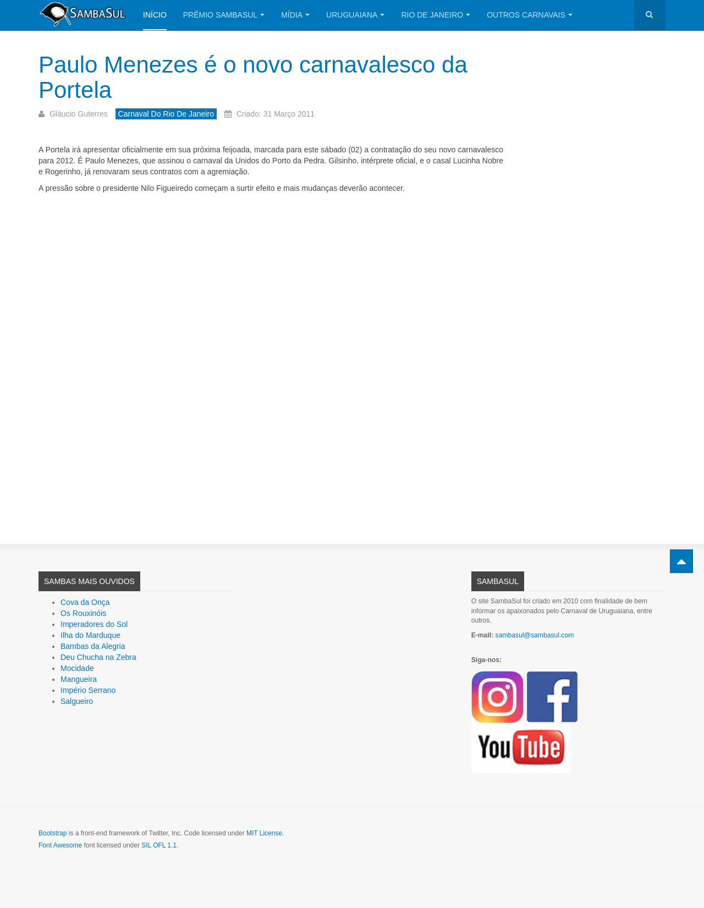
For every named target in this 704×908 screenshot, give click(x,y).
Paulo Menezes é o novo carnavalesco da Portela (253, 77)
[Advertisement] (270, 360)
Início (155, 14)
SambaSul (498, 581)
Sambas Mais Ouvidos (89, 581)
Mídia (295, 14)
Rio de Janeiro (435, 14)
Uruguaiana (355, 14)
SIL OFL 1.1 (159, 845)
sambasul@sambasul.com (535, 635)
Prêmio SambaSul (224, 14)
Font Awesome (60, 845)
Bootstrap (52, 833)
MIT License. (265, 833)
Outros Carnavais (530, 14)
